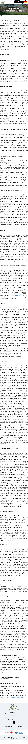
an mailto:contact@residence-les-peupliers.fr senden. (13, 697)
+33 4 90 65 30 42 (9, 718)
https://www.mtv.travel (17, 295)
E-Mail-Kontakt (8, 719)
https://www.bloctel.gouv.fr (7, 685)
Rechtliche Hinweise (10, 726)
